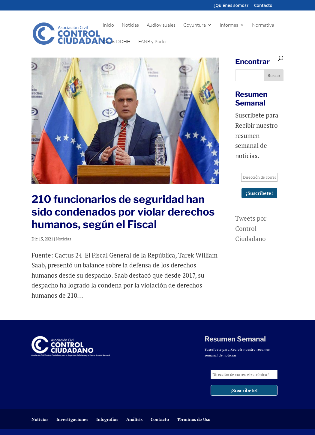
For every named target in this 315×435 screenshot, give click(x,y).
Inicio (108, 25)
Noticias (130, 25)
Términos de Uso (193, 419)
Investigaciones (72, 419)
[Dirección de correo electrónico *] (259, 177)
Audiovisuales (161, 25)
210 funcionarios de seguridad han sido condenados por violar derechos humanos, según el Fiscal (123, 212)
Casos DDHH (116, 41)
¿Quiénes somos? (231, 5)
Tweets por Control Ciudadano (250, 228)
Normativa (263, 25)
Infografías (107, 419)
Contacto (263, 5)
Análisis (134, 419)
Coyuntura (194, 25)
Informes (229, 25)
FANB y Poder (152, 41)
